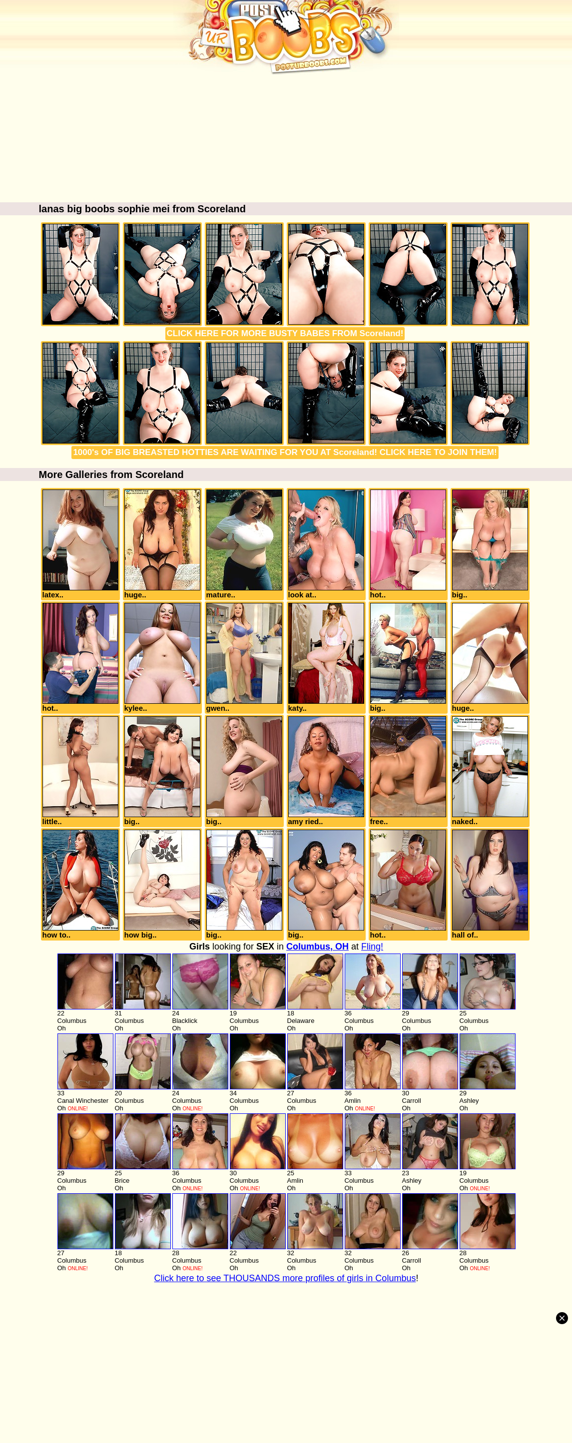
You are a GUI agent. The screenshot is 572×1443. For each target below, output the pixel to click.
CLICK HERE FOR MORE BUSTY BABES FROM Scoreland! (285, 333)
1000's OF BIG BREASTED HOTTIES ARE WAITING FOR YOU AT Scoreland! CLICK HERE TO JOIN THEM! (285, 452)
